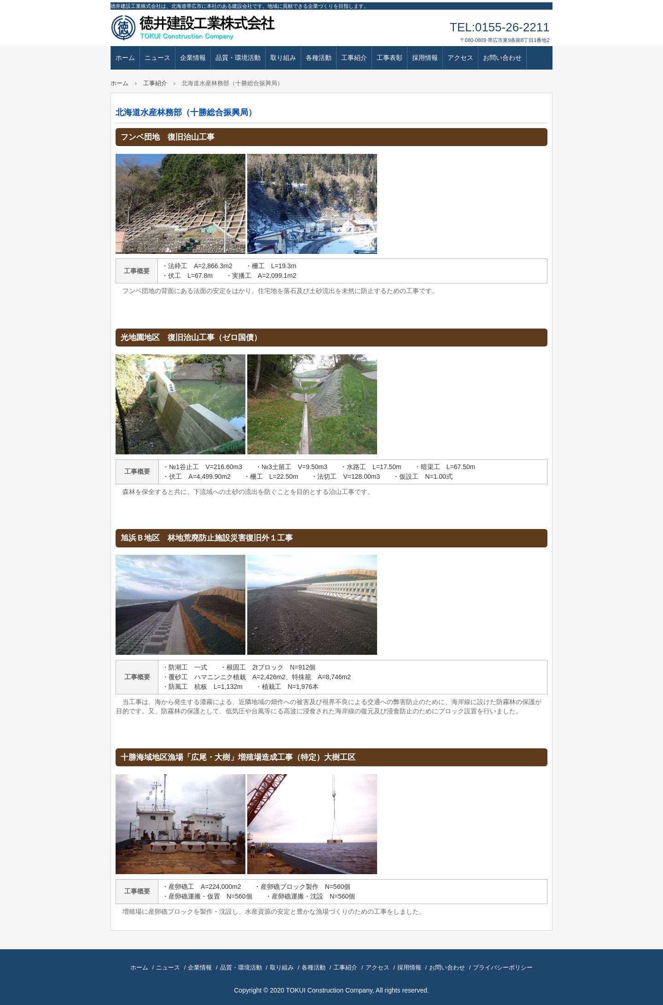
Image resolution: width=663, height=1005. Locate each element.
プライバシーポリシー (503, 967)
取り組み (283, 57)
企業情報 (193, 57)
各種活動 (319, 57)
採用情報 (425, 57)
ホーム (125, 57)
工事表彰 (389, 57)
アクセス (460, 57)
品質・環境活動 (238, 57)
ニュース (157, 57)
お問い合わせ (502, 57)
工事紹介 (354, 57)
